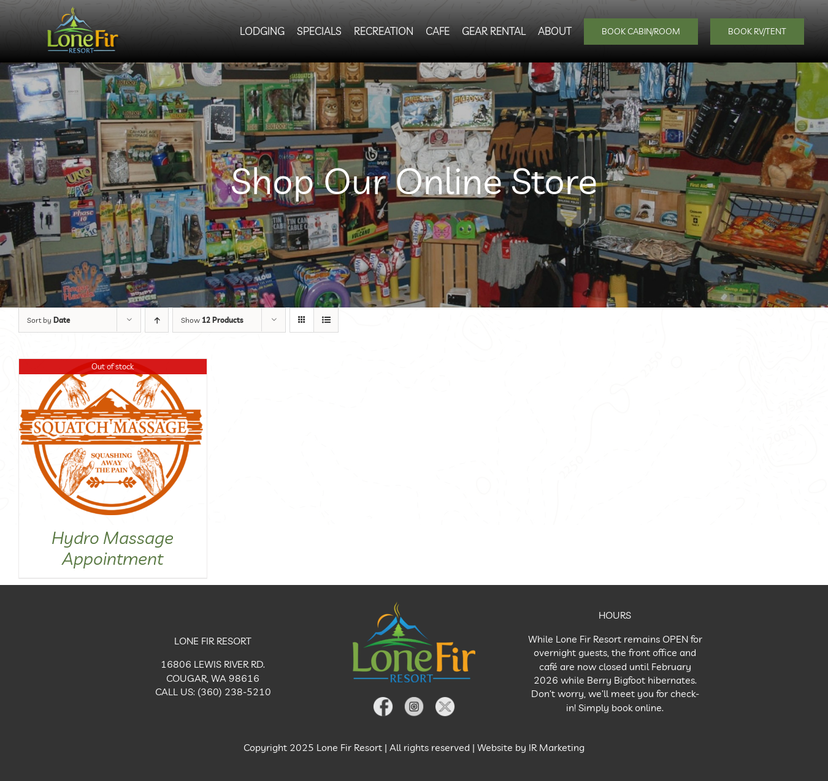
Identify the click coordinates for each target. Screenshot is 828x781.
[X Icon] (445, 700)
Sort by (49, 320)
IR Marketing (557, 747)
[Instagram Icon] (414, 700)
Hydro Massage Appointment (113, 548)
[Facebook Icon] (383, 700)
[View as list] (326, 320)
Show (212, 320)
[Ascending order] (157, 320)
